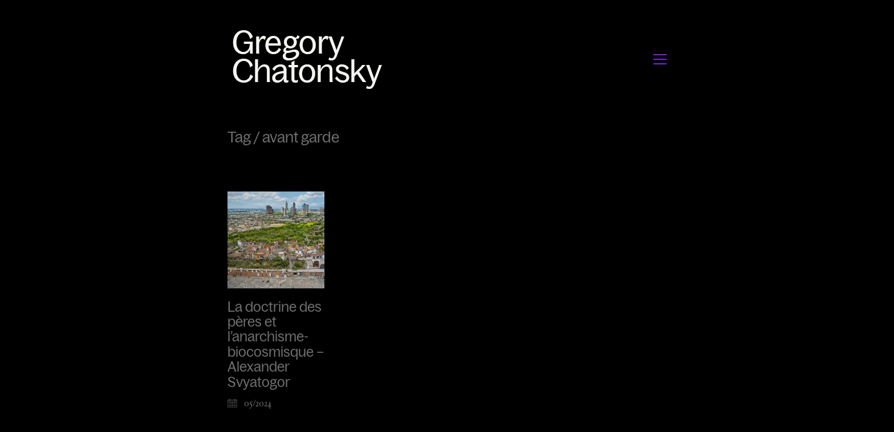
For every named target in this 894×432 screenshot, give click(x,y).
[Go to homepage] (310, 58)
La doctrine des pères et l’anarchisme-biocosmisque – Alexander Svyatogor (275, 345)
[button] (660, 59)
